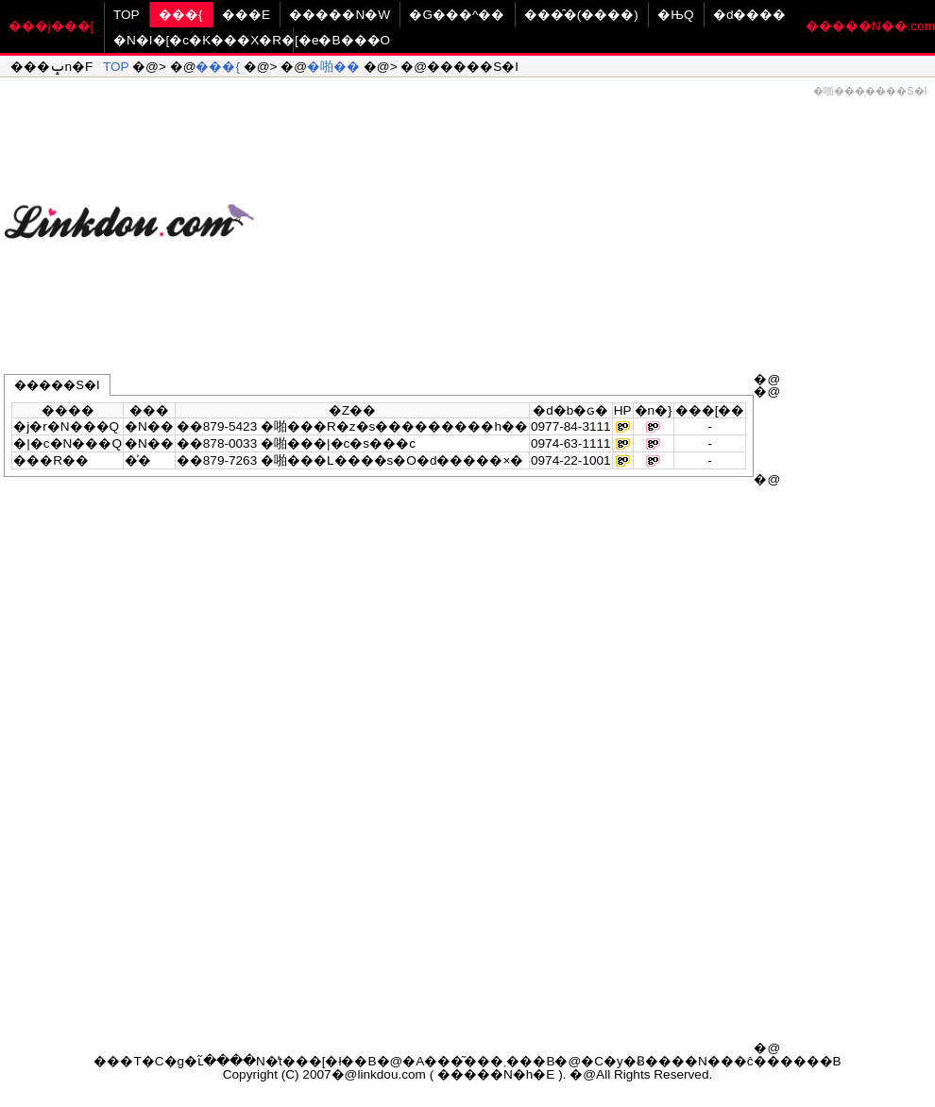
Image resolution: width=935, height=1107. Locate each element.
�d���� (750, 15)
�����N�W (339, 15)
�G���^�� (456, 15)
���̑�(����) (581, 15)
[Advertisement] (594, 213)
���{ (181, 15)
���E (246, 15)
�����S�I (56, 385)
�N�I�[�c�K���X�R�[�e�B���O (251, 40)
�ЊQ (675, 15)
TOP (126, 15)
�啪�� (333, 67)
